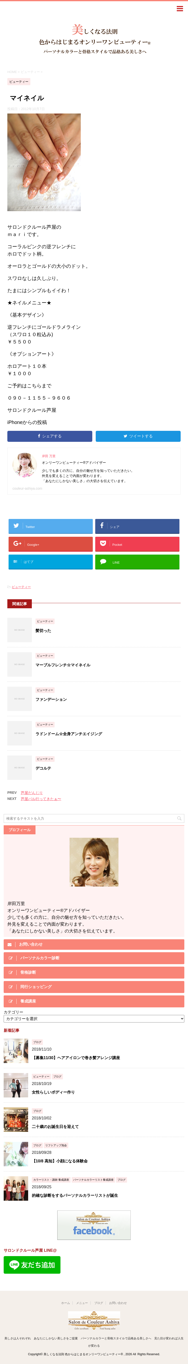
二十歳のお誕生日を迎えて (55, 1127)
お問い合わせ (118, 1303)
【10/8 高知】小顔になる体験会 (60, 1161)
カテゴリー (13, 1012)
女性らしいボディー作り (53, 1092)
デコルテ (43, 768)
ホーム (65, 1303)
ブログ (98, 1303)
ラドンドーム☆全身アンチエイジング (68, 734)
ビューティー (21, 587)
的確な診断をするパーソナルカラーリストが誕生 (75, 1195)
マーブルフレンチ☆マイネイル (62, 665)
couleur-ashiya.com (27, 488)
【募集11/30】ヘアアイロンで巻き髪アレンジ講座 (76, 1058)
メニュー (82, 1303)
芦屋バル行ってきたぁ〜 (41, 799)
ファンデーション (51, 699)
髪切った (43, 631)
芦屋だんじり (32, 793)
